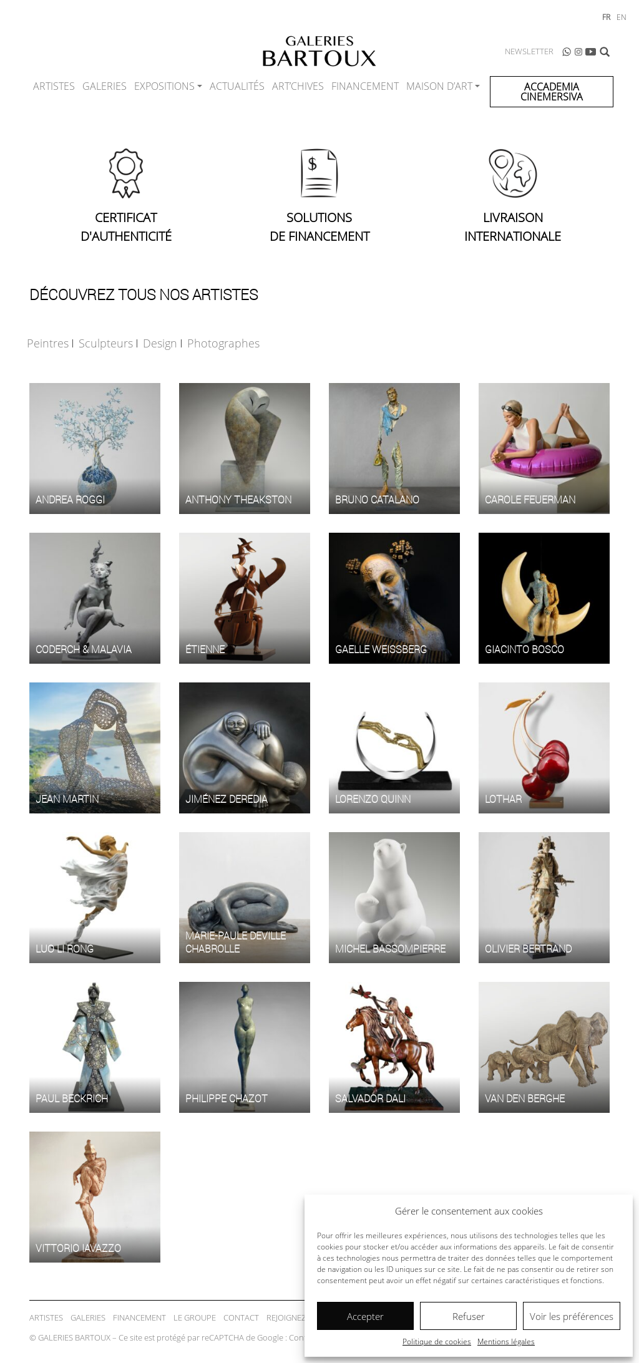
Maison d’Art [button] (439, 86)
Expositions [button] (164, 86)
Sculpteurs (106, 343)
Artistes (54, 86)
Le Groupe (194, 1317)
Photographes (223, 343)
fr (606, 17)
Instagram (578, 52)
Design (160, 343)
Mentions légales (506, 1341)
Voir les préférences (571, 1316)
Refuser (468, 1316)
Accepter (365, 1316)
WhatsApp (567, 52)
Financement (365, 86)
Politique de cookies (436, 1341)
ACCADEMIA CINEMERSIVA (551, 92)
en (622, 17)
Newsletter (529, 51)
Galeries (104, 86)
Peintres (48, 343)
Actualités (237, 86)
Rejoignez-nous (298, 1317)
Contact (241, 1317)
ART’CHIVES (298, 86)
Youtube (591, 52)
